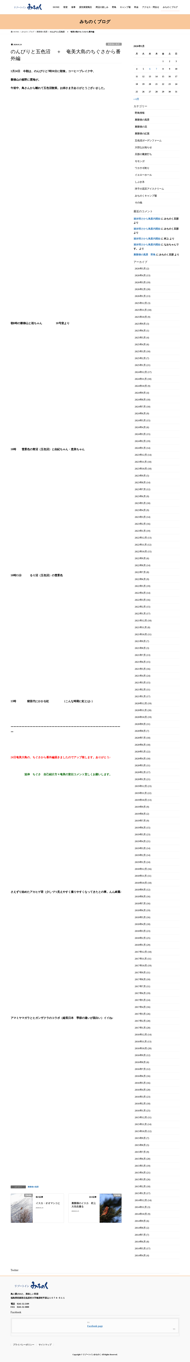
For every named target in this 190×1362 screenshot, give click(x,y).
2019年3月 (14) (142, 848)
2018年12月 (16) (143, 869)
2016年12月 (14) (143, 1034)
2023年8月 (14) (142, 482)
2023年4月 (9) (142, 510)
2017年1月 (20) (142, 1027)
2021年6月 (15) (142, 662)
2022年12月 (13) (143, 537)
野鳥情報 (140, 113)
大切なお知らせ (143, 147)
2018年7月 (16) (142, 903)
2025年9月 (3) (142, 323)
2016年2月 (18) (142, 1103)
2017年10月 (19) (143, 965)
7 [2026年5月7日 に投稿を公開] (156, 69)
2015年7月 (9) (142, 1152)
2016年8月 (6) (142, 1062)
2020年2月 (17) (142, 772)
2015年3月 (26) (142, 1179)
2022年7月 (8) (142, 572)
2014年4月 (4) (142, 1255)
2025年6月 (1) (142, 330)
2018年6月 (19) (142, 910)
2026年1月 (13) (142, 296)
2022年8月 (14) (142, 565)
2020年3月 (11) (142, 765)
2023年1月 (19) (142, 531)
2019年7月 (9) (142, 820)
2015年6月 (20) (142, 1159)
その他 (138, 202)
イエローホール (143, 175)
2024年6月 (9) (142, 413)
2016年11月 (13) (143, 1041)
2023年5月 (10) (142, 503)
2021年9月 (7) (142, 641)
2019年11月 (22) (143, 793)
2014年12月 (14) (143, 1200)
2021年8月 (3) (142, 648)
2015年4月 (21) (142, 1172)
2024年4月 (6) (142, 427)
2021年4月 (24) (142, 675)
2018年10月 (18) (143, 883)
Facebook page (95, 1326)
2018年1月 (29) (142, 945)
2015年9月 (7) (142, 1138)
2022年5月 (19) (142, 586)
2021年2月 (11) (142, 689)
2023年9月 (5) (142, 475)
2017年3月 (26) (142, 1014)
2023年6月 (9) (142, 496)
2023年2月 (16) (142, 524)
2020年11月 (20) (143, 710)
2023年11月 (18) (143, 462)
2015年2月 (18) (142, 1186)
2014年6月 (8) (142, 1241)
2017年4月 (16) (142, 1007)
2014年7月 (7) (142, 1235)
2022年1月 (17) (142, 613)
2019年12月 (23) (143, 786)
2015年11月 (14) (143, 1124)
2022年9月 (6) (142, 558)
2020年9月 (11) (142, 724)
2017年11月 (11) (143, 958)
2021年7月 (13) (142, 655)
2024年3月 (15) (142, 434)
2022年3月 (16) (142, 600)
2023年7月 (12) (142, 489)
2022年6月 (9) (142, 579)
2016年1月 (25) (142, 1110)
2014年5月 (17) (142, 1248)
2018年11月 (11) (143, 876)
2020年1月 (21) (142, 779)
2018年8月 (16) (142, 896)
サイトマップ (45, 1345)
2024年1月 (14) (142, 448)
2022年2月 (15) (142, 606)
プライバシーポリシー (23, 1345)
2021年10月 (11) (143, 634)
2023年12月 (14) (143, 455)
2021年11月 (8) (142, 627)
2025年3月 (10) (142, 351)
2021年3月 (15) (142, 682)
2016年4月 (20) (142, 1089)
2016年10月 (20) (143, 1048)
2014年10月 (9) (142, 1214)
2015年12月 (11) (143, 1117)
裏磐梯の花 (141, 126)
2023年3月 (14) (142, 517)
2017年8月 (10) (142, 979)
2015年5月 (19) (142, 1165)
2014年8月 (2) (142, 1228)
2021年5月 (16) (142, 669)
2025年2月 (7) (142, 358)
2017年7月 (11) (142, 986)
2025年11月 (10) (143, 310)
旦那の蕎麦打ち (143, 154)
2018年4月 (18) (142, 924)
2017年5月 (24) (142, 1000)
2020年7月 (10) (142, 737)
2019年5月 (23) (142, 834)
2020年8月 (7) (142, 731)
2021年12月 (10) (143, 620)
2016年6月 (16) (142, 1076)
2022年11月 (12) (143, 544)
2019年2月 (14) (142, 855)
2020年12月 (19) (143, 703)
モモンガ (140, 161)
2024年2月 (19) (142, 441)
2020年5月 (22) (142, 751)
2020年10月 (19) (143, 717)
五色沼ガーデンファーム (148, 140)
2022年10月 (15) (143, 551)
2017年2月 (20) (142, 1021)
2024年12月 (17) (143, 372)
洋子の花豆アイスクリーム (149, 188)
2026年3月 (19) (142, 282)
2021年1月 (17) (142, 696)
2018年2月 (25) (142, 938)
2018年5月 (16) (142, 917)
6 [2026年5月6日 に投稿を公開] (149, 69)
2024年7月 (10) (142, 406)
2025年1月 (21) (142, 365)
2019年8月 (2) (142, 814)
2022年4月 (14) (142, 593)
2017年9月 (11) (142, 972)
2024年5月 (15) (142, 420)
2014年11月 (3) (142, 1207)
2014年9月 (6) (142, 1221)
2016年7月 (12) (142, 1069)
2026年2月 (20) (142, 289)
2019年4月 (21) (142, 841)
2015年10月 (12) (143, 1131)
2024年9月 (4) (142, 393)
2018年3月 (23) (142, 931)
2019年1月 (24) (142, 862)
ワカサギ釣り (142, 168)
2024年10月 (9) (142, 386)
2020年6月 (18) (142, 744)
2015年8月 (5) (142, 1145)
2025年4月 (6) (142, 344)
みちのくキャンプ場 (146, 195)
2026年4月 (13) (142, 275)
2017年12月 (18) (143, 952)
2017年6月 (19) (142, 993)
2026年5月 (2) (142, 268)
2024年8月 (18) (142, 399)
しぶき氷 (140, 182)
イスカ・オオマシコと (48, 1203)
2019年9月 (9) (142, 807)
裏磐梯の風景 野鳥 (144, 254)
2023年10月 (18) (143, 468)
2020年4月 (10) (142, 758)
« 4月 (136, 99)
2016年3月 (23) (142, 1096)
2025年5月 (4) (142, 337)
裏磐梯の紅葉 (142, 133)
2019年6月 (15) (142, 827)
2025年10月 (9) (142, 317)
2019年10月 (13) (143, 800)
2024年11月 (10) (143, 379)
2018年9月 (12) (142, 889)
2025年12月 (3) (142, 303)
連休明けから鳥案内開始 (147, 218)
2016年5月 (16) (142, 1083)
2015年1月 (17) (142, 1193)
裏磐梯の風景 (114, 44)
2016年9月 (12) (142, 1055)
